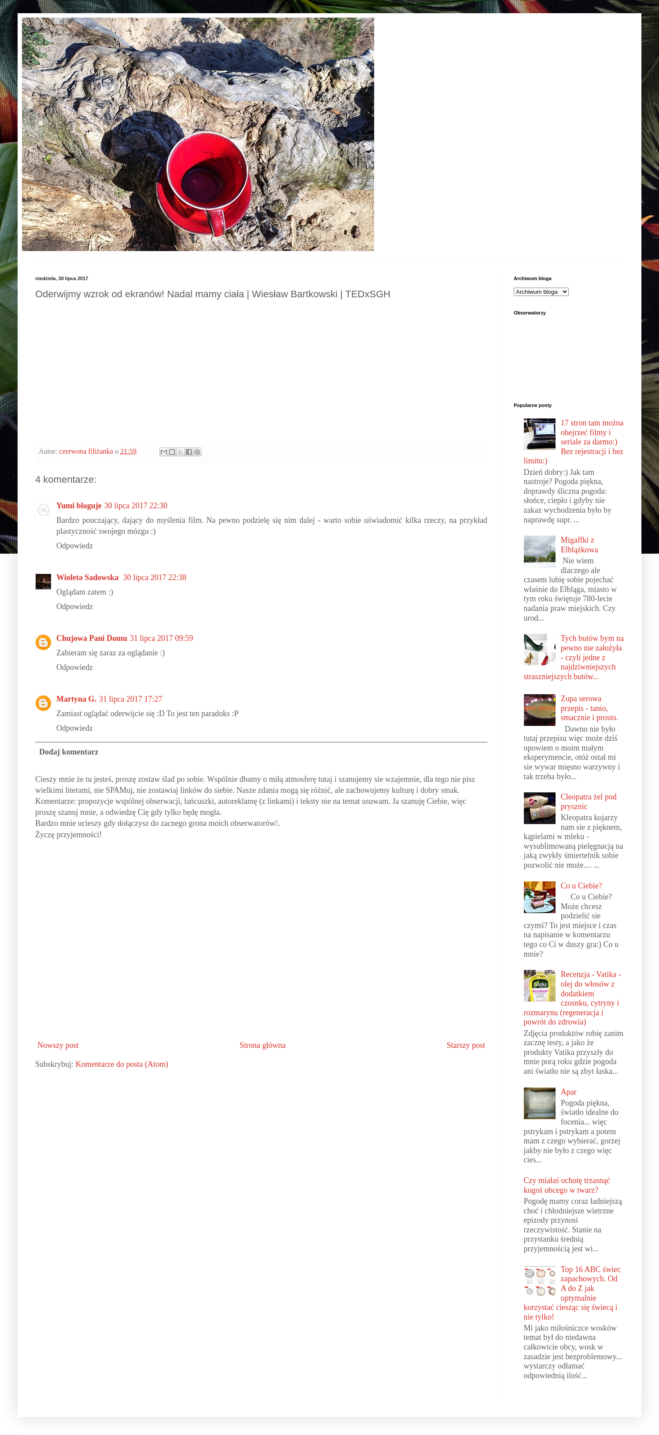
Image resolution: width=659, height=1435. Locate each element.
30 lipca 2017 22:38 (154, 577)
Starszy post (466, 1045)
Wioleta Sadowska (88, 577)
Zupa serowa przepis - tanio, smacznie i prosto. (589, 708)
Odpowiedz (74, 545)
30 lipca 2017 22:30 (135, 505)
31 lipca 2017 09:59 (161, 638)
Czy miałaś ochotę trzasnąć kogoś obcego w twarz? (567, 1185)
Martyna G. (76, 699)
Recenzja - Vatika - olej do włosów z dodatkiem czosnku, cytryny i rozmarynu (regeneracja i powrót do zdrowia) (572, 998)
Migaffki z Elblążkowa (579, 545)
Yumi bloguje (79, 505)
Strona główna (262, 1045)
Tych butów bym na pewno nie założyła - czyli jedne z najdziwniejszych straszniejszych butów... (574, 657)
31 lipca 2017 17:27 (130, 699)
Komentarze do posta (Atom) (122, 1064)
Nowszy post (58, 1045)
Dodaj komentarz (68, 751)
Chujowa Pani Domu (91, 638)
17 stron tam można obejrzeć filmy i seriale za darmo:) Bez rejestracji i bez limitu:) (574, 441)
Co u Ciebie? (581, 885)
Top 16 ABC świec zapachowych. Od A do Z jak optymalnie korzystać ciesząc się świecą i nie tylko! (572, 1293)
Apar (569, 1091)
